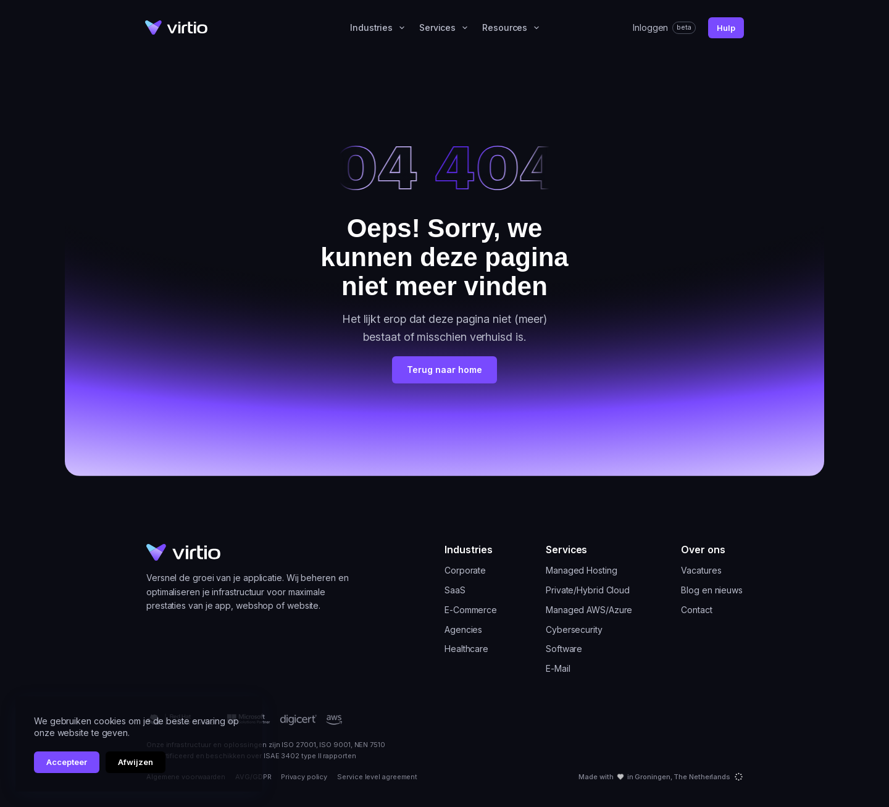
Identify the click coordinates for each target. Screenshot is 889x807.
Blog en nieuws (712, 590)
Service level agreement (377, 776)
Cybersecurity (574, 630)
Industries (379, 27)
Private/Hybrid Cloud (588, 590)
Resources (513, 27)
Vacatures (701, 570)
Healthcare (466, 649)
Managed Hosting (581, 570)
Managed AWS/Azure (589, 610)
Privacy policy (304, 776)
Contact (696, 610)
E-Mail (558, 669)
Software (564, 649)
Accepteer (66, 762)
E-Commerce (470, 610)
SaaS (454, 590)
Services (445, 27)
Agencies (463, 630)
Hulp (726, 28)
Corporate (465, 570)
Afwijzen (135, 762)
